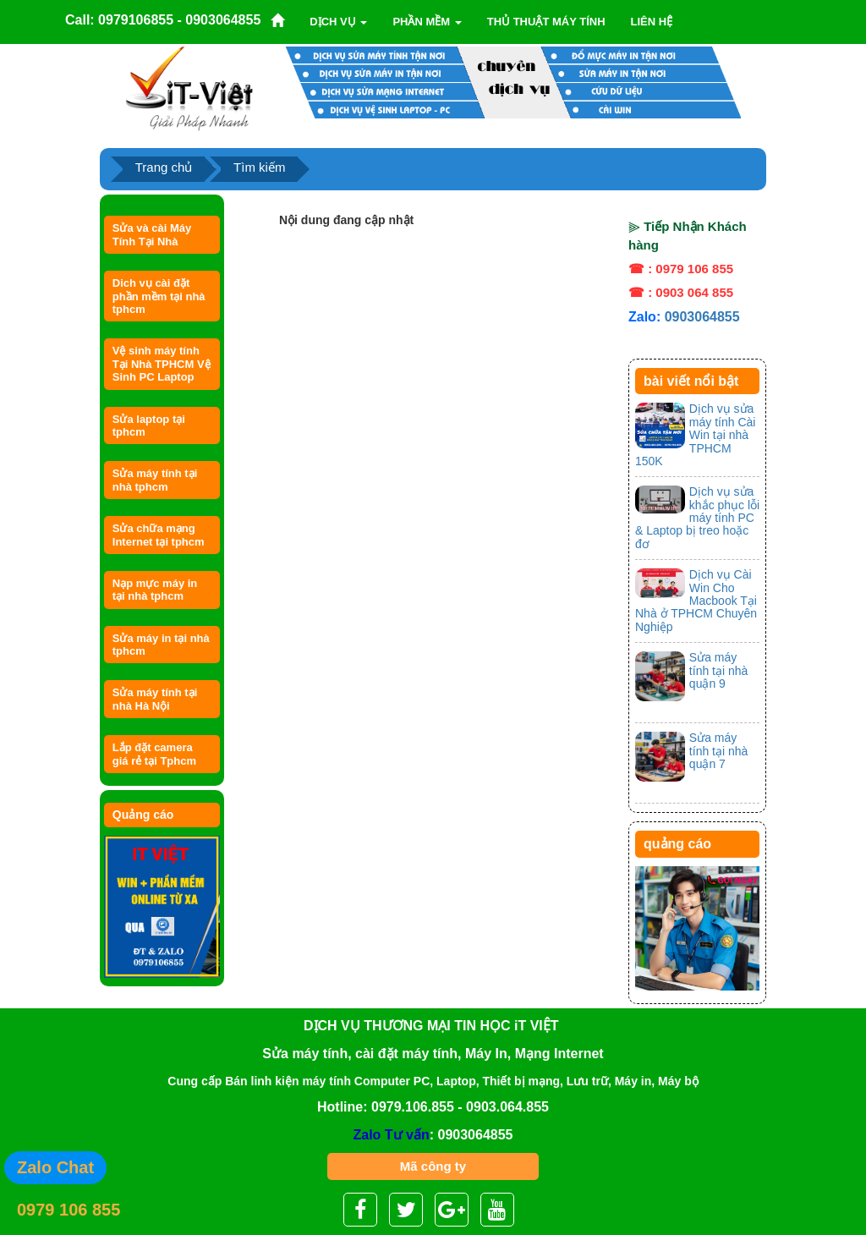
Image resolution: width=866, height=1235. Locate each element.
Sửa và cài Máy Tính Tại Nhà (152, 234)
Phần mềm (426, 21)
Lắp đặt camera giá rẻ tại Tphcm (154, 753)
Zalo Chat (55, 1167)
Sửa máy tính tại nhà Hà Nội (155, 698)
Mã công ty (433, 1166)
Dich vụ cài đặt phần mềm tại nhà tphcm (159, 296)
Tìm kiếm (259, 167)
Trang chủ (164, 167)
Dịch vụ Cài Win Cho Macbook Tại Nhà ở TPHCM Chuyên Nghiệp (696, 601)
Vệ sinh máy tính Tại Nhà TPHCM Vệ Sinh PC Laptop (161, 363)
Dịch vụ (338, 21)
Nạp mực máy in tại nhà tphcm (155, 589)
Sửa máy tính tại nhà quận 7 (718, 751)
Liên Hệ (652, 21)
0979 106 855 (68, 1209)
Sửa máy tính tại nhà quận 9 (718, 670)
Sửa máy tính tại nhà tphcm (155, 479)
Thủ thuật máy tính (546, 21)
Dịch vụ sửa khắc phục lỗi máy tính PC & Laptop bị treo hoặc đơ (697, 518)
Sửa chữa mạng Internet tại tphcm (158, 534)
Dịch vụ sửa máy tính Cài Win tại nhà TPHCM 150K (695, 435)
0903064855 (702, 317)
